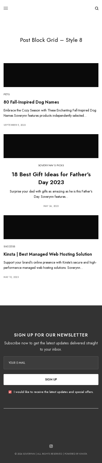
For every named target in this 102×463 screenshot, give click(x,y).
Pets (7, 94)
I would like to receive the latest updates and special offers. (54, 392)
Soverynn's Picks (51, 165)
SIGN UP (51, 379)
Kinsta (83, 454)
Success (9, 246)
